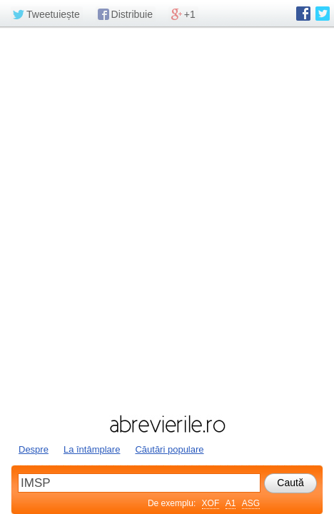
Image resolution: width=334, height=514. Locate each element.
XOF (211, 503)
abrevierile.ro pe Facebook (303, 13)
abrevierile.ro (167, 424)
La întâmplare (92, 449)
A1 (231, 503)
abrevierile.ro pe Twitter (322, 13)
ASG (251, 503)
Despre (34, 449)
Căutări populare (169, 449)
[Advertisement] (167, 219)
